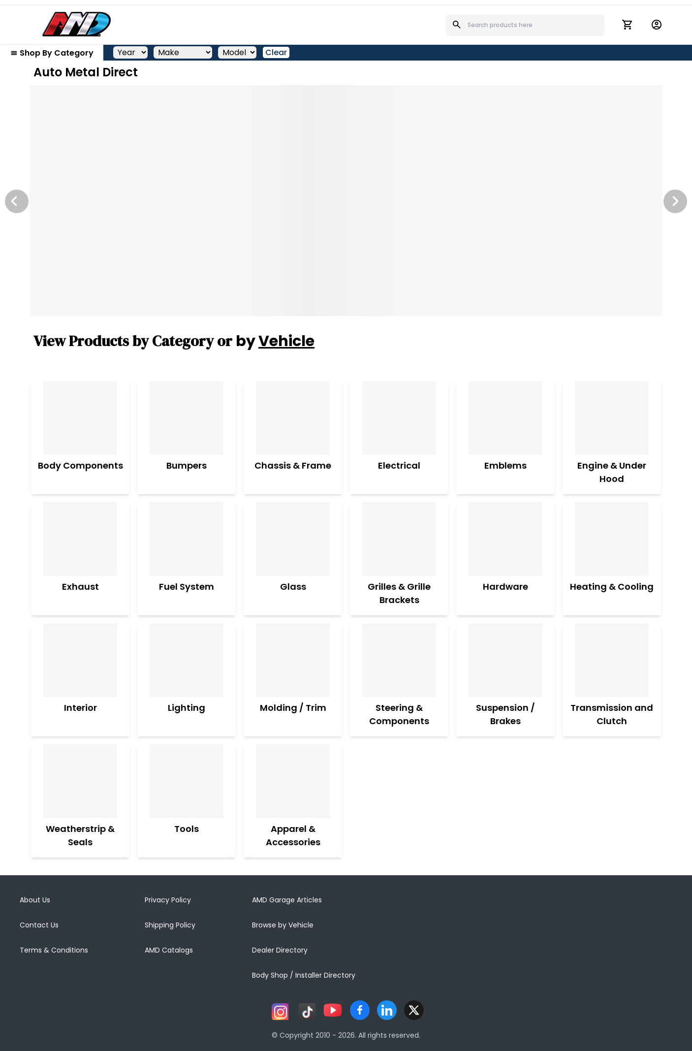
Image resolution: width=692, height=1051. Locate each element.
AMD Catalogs (169, 950)
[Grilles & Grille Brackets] (399, 539)
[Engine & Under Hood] (612, 418)
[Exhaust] (80, 539)
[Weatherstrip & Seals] (80, 781)
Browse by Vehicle (283, 925)
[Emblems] (505, 418)
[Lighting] (186, 660)
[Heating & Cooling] (612, 539)
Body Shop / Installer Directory (303, 975)
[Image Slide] (346, 200)
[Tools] (186, 781)
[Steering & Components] (399, 660)
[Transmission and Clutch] (612, 660)
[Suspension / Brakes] (505, 660)
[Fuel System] (186, 539)
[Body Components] (80, 418)
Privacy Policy (168, 900)
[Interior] (80, 660)
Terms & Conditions (54, 950)
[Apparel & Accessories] (293, 781)
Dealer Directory (280, 950)
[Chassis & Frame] (293, 418)
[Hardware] (505, 539)
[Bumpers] (186, 418)
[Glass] (293, 539)
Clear (276, 52)
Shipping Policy (170, 925)
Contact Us (39, 925)
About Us (35, 900)
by (275, 341)
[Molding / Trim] (293, 660)
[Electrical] (399, 418)
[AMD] (77, 24)
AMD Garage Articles (287, 900)
